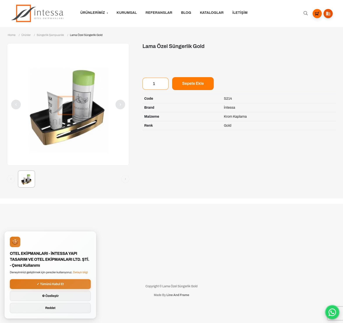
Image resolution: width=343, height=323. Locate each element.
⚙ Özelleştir (50, 296)
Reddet (50, 308)
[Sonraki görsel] (125, 179)
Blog (186, 12)
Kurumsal (127, 12)
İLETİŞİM (239, 12)
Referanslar (158, 12)
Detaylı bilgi (80, 272)
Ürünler (26, 35)
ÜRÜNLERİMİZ (92, 12)
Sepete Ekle (193, 83)
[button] (328, 13)
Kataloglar (212, 12)
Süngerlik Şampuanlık (50, 35)
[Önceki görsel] (11, 179)
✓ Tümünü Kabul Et (50, 284)
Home (12, 35)
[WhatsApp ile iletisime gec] (332, 312)
